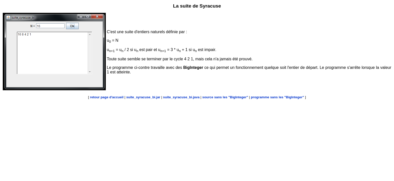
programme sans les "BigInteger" (277, 97)
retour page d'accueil (107, 97)
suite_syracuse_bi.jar (143, 97)
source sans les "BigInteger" (225, 97)
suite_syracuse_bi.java (181, 97)
